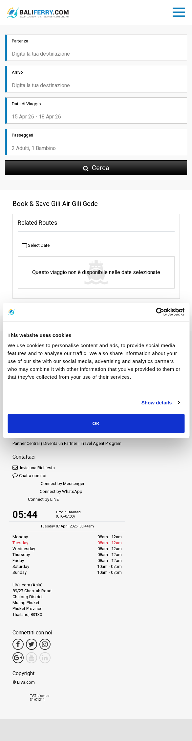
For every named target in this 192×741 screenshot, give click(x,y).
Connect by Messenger (48, 484)
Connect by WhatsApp (47, 492)
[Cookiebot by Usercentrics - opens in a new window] (155, 312)
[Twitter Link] (31, 644)
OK (96, 423)
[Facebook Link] (18, 644)
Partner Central (26, 443)
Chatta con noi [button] (29, 475)
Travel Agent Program (101, 443)
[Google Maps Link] (18, 657)
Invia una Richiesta (33, 467)
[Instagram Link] (45, 644)
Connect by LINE (35, 499)
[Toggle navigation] (180, 11)
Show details (156, 402)
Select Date (36, 245)
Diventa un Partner (60, 443)
